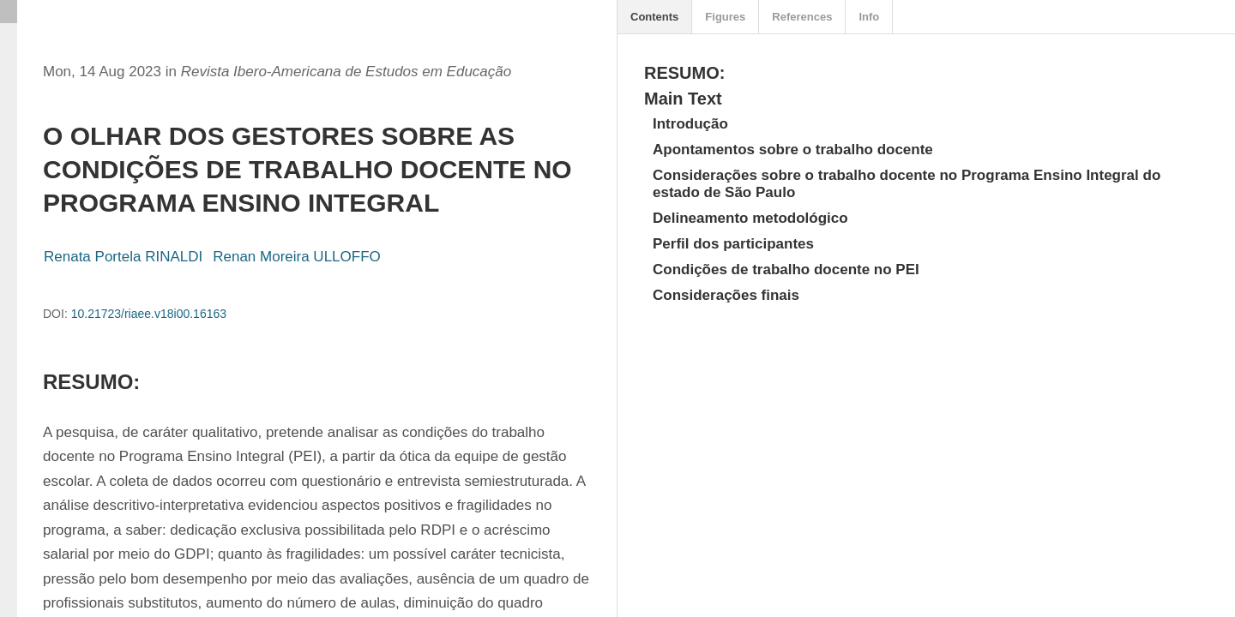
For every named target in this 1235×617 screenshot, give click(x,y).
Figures (725, 16)
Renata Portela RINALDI (123, 257)
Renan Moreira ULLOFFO (297, 257)
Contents (654, 16)
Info (868, 16)
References (802, 16)
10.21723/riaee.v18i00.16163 (148, 313)
